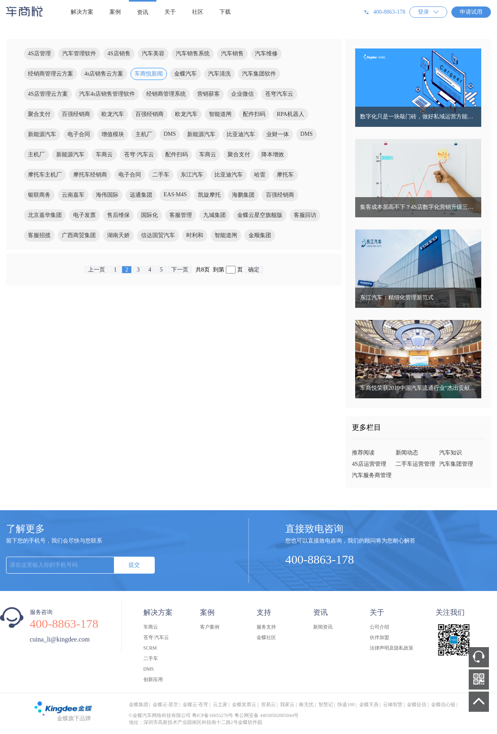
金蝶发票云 (244, 704)
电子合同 (78, 134)
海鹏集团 (243, 195)
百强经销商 (76, 114)
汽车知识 (450, 453)
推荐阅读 (363, 453)
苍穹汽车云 (279, 94)
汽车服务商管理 (372, 475)
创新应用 (153, 679)
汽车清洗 (219, 74)
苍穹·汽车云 (139, 154)
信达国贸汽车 (158, 235)
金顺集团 (259, 235)
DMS (170, 134)
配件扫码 (254, 114)
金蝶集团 (138, 704)
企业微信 (242, 94)
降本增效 (272, 154)
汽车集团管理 (456, 464)
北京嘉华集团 (45, 215)
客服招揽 (39, 235)
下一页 (179, 270)
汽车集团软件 (259, 74)
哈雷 (259, 175)
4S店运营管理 (369, 464)
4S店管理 (39, 53)
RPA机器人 (290, 114)
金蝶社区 (266, 637)
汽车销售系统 (193, 53)
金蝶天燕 (369, 704)
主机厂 (143, 134)
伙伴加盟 (379, 637)
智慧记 (325, 704)
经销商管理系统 (166, 94)
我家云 (287, 704)
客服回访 (305, 215)
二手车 (160, 175)
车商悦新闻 (149, 74)
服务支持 (266, 627)
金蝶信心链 (443, 704)
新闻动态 (407, 453)
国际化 (149, 215)
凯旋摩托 (209, 195)
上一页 (96, 270)
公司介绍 (379, 627)
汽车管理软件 (79, 53)
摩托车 (285, 175)
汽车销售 (232, 53)
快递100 (345, 704)
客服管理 (180, 215)
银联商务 (39, 195)
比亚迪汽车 (241, 134)
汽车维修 (266, 53)
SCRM (150, 648)
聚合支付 (39, 114)
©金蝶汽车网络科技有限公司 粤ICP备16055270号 (181, 715)
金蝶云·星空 (165, 704)
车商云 (104, 154)
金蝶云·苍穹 (195, 704)
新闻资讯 (323, 627)
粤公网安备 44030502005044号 (266, 715)
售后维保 (118, 215)
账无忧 (306, 704)
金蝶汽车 (185, 74)
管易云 (268, 704)
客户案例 (209, 627)
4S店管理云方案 (48, 94)
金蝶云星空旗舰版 (259, 215)
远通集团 (141, 195)
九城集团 (214, 215)
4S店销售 (119, 53)
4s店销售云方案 (103, 74)
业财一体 (277, 134)
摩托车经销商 (90, 175)
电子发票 (84, 215)
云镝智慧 (392, 704)
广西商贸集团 (79, 235)
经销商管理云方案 (50, 74)
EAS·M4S (175, 194)
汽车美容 (153, 53)
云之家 (220, 704)
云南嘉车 (73, 195)
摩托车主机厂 (45, 175)
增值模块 (112, 134)
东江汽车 (192, 175)
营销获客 (208, 94)
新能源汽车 (42, 134)
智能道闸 (220, 114)
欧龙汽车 (112, 114)
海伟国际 (107, 195)
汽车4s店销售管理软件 (107, 94)
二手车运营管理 (415, 464)
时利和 (194, 235)
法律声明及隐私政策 (391, 648)
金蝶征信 (416, 704)
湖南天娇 (118, 235)
